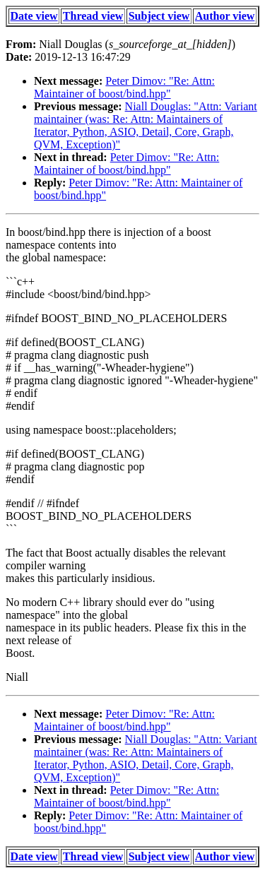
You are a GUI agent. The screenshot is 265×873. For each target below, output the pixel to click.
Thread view (93, 16)
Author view (225, 16)
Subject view (159, 16)
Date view (34, 16)
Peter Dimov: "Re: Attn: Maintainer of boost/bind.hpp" (124, 87)
